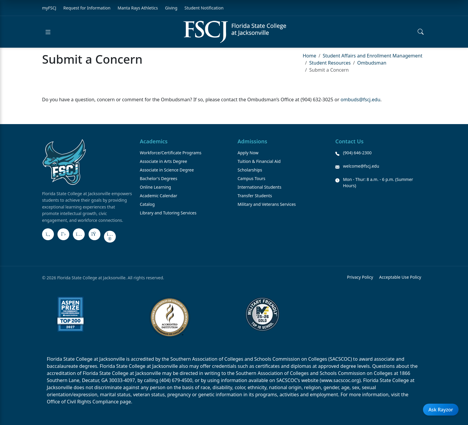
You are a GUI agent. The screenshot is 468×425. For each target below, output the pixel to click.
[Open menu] (48, 32)
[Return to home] (234, 32)
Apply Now (248, 152)
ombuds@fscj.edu (360, 99)
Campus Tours (251, 178)
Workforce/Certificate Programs (170, 152)
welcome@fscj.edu (361, 166)
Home (309, 55)
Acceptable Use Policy (400, 277)
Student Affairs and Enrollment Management (372, 55)
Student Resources (330, 63)
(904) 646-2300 (357, 152)
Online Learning (155, 187)
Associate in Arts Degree (163, 161)
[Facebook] (48, 234)
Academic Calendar (158, 195)
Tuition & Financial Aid (259, 161)
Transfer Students (255, 195)
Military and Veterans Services (267, 204)
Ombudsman (372, 63)
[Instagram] (79, 234)
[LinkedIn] (94, 234)
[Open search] (420, 32)
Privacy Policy (360, 277)
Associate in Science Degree (167, 170)
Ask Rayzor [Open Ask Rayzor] (440, 409)
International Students (259, 187)
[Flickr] (110, 237)
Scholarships (250, 170)
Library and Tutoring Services (168, 213)
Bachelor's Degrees (158, 178)
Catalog (147, 204)
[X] (63, 234)
